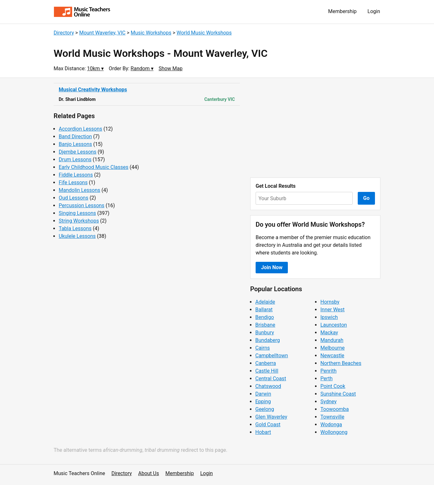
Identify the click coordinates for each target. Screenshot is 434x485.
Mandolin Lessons (79, 190)
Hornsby (330, 302)
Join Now (271, 267)
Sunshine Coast (338, 394)
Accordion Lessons (80, 129)
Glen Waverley (271, 417)
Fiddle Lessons (76, 175)
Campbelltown (271, 355)
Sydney (328, 401)
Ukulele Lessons (77, 236)
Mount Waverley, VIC (102, 33)
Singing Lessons (77, 213)
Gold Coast (268, 424)
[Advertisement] (315, 127)
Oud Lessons (73, 198)
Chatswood (268, 386)
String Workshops (79, 221)
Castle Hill (266, 371)
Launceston (333, 325)
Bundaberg (267, 340)
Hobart (263, 432)
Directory (64, 33)
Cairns (262, 348)
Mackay (329, 333)
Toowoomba (334, 409)
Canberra (265, 363)
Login (374, 11)
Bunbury (264, 333)
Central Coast (270, 378)
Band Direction (75, 136)
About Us (148, 473)
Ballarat (264, 310)
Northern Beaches (340, 363)
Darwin (263, 394)
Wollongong (334, 432)
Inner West (332, 310)
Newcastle (332, 355)
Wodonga (331, 424)
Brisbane (265, 325)
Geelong (264, 409)
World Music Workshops (204, 33)
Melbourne (332, 348)
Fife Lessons (73, 182)
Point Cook (332, 386)
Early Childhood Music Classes (93, 167)
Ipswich (329, 317)
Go (366, 198)
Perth (326, 378)
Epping (263, 401)
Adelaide (265, 302)
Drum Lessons (75, 159)
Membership (342, 11)
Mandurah (331, 340)
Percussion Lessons (81, 205)
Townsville (332, 417)
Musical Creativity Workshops (93, 90)
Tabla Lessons (75, 228)
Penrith (328, 371)
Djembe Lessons (77, 152)
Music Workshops (151, 33)
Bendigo (264, 317)
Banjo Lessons (75, 144)
